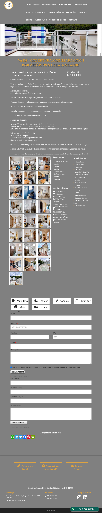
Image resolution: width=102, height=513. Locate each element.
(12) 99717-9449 (51, 496)
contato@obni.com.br (18, 500)
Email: (13, 342)
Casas (36, 5)
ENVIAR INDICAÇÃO (19, 423)
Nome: (13, 314)
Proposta (62, 300)
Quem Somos (40, 20)
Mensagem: (15, 350)
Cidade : (14, 333)
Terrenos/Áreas (55, 12)
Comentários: (16, 406)
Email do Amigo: (17, 397)
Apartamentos (49, 5)
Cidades (82, 12)
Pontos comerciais (35, 12)
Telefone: (14, 323)
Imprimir (83, 300)
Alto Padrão (65, 5)
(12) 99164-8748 (51, 499)
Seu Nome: (15, 379)
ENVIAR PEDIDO (18, 372)
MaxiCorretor (51, 510)
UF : (54, 333)
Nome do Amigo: (17, 388)
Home (28, 5)
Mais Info (20, 300)
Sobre (29, 20)
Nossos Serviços (57, 20)
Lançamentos (80, 5)
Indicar (41, 300)
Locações (71, 12)
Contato (73, 20)
